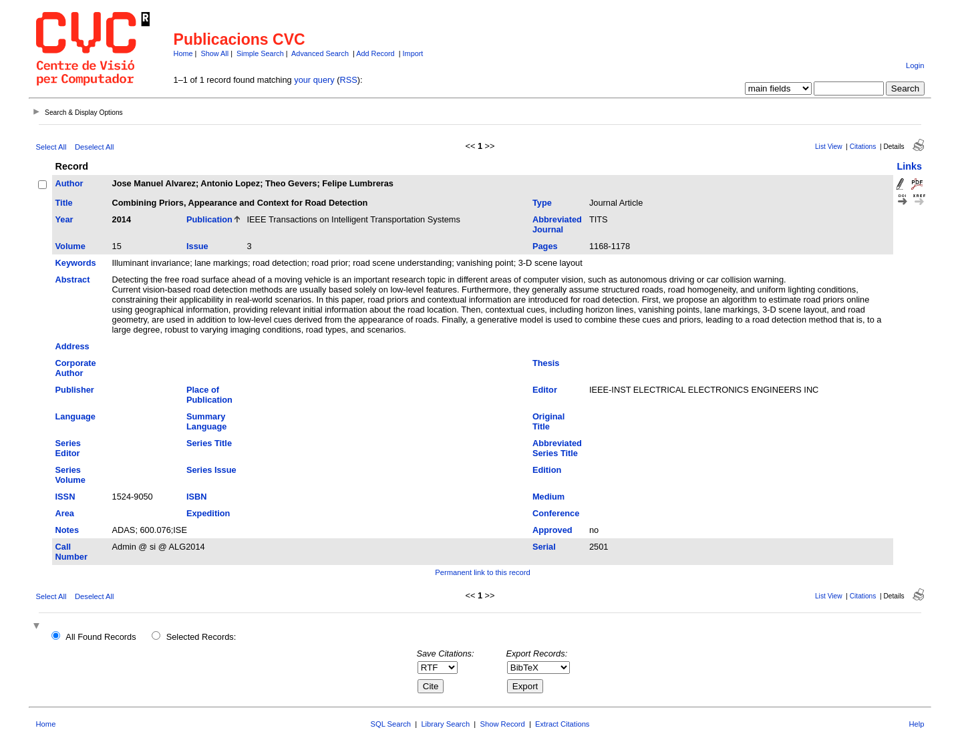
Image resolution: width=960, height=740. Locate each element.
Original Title (548, 421)
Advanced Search (320, 53)
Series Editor (68, 448)
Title (64, 203)
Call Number (71, 552)
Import (413, 53)
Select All (51, 147)
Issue (197, 246)
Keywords (75, 263)
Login (915, 65)
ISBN (196, 497)
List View (828, 146)
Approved (552, 530)
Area (64, 513)
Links (909, 166)
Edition (546, 470)
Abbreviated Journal (557, 224)
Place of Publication (209, 395)
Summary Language (206, 421)
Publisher (74, 390)
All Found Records (100, 637)
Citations (863, 146)
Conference (555, 513)
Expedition (208, 513)
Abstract (72, 279)
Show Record (502, 724)
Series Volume (70, 475)
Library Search (445, 724)
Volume (70, 246)
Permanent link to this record (482, 572)
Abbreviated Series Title (557, 448)
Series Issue (211, 470)
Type (542, 203)
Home (183, 53)
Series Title (209, 443)
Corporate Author (75, 368)
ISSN (65, 497)
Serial (544, 547)
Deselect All (94, 147)
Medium (548, 497)
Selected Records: (201, 637)
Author (69, 183)
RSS (348, 80)
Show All (214, 53)
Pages (545, 246)
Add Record (375, 53)
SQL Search (391, 724)
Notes (67, 530)
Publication (209, 219)
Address (72, 346)
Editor (544, 390)
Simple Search (260, 53)
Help (916, 724)
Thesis (546, 363)
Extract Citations (562, 724)
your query (314, 80)
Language (75, 416)
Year (64, 219)
